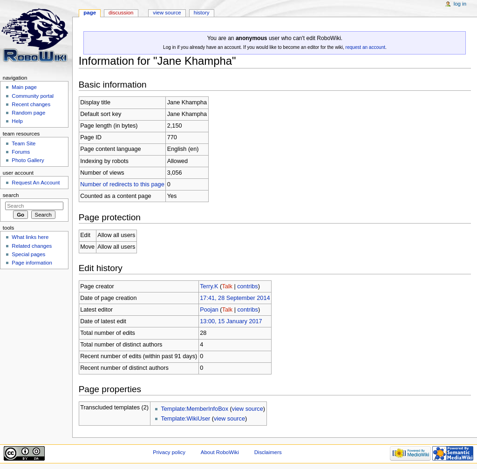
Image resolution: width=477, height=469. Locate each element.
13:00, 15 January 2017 (231, 321)
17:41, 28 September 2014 (235, 298)
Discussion (121, 12)
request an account (365, 47)
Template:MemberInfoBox (194, 409)
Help (17, 121)
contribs (247, 286)
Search (11, 195)
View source (167, 12)
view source (247, 409)
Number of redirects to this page (122, 184)
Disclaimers (268, 452)
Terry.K (209, 286)
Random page (28, 113)
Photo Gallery (28, 160)
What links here (30, 237)
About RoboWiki (220, 452)
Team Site (23, 143)
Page (89, 12)
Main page (24, 87)
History (202, 12)
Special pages (28, 254)
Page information (32, 262)
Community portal (33, 96)
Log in (460, 4)
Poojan (209, 309)
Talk (227, 286)
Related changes (32, 246)
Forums (21, 152)
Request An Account (36, 182)
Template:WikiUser (185, 418)
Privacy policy (169, 452)
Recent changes (31, 104)
